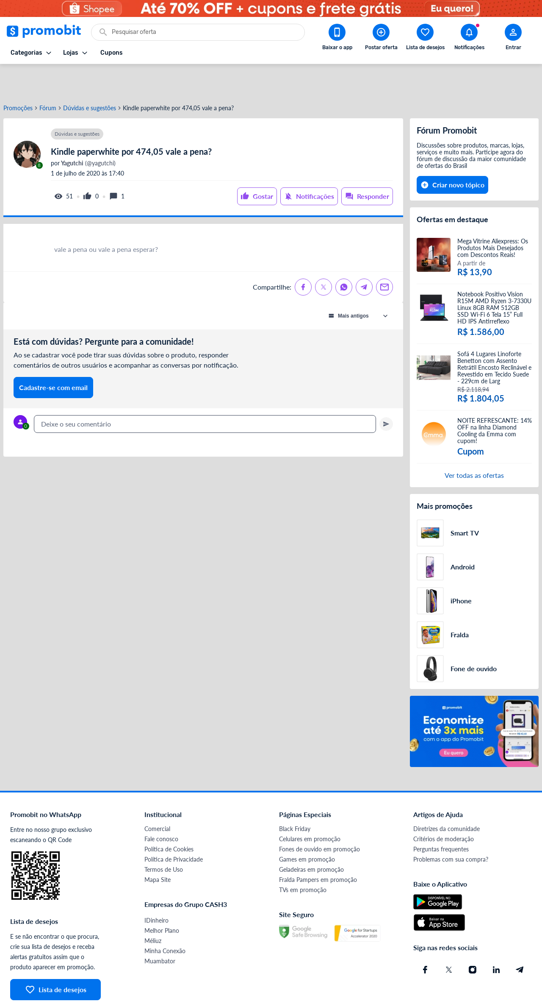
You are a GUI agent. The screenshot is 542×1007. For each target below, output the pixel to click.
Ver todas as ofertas (474, 445)
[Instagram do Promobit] (472, 939)
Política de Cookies (169, 818)
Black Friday (294, 798)
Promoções (18, 77)
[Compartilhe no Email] (384, 256)
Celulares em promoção (309, 808)
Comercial (157, 798)
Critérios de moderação (443, 808)
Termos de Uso (163, 838)
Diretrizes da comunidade (446, 798)
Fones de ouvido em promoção (319, 818)
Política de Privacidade (173, 828)
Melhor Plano (161, 900)
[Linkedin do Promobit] (496, 939)
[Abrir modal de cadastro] (513, 38)
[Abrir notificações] (469, 38)
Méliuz (152, 910)
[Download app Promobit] (337, 38)
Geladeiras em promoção (311, 838)
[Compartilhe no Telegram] (364, 256)
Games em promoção (307, 828)
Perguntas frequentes (441, 818)
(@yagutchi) (88, 132)
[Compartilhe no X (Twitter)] (323, 256)
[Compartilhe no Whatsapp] (343, 256)
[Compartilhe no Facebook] (303, 256)
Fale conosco (161, 808)
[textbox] (205, 393)
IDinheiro (156, 889)
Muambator (159, 930)
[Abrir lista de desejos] (425, 38)
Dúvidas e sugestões (89, 77)
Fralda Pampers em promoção (318, 849)
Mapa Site (157, 849)
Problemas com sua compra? (450, 828)
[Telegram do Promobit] (520, 939)
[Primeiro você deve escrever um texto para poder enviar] (386, 393)
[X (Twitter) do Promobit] (449, 939)
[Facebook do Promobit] (425, 939)
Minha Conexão (164, 920)
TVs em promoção (302, 859)
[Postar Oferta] (381, 38)
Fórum (47, 77)
